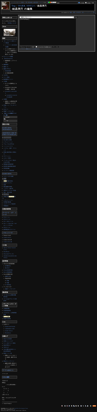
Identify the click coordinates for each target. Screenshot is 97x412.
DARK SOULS (26, 6)
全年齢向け (8, 265)
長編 (8, 280)
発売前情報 (6, 168)
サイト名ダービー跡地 (9, 343)
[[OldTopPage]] (51, 34)
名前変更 (78, 12)
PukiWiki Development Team (21, 408)
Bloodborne (6, 251)
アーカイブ (6, 160)
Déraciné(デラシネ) (9, 254)
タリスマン (9, 183)
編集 (71, 12)
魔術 (7, 186)
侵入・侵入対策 (8, 192)
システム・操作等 (8, 188)
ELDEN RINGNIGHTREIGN (7, 128)
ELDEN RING (7, 173)
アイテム (6, 194)
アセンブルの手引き (9, 144)
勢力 (10, 158)
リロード (18, 2)
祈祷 (10, 186)
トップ (13, 2)
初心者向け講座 (8, 140)
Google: (8, 117)
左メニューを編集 (8, 56)
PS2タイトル (7, 219)
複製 (74, 12)
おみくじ (6, 109)
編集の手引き (7, 68)
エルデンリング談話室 (9, 204)
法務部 (5, 99)
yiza (14, 409)
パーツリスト (7, 137)
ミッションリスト (8, 146)
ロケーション (7, 156)
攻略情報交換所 (11, 166)
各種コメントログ (8, 341)
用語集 (5, 164)
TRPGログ (6, 347)
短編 (8, 282)
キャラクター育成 (11, 190)
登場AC (11, 152)
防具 (5, 183)
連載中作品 (8, 276)
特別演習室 (8, 71)
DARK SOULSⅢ (8, 241)
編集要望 (6, 64)
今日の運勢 (5, 377)
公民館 (5, 81)
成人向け (7, 268)
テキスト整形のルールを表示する (30, 54)
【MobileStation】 (8, 58)
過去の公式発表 (8, 339)
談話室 (5, 166)
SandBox (6, 75)
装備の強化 (10, 181)
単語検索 (30, 2)
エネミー (6, 158)
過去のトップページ (9, 361)
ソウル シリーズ (7, 232)
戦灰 (5, 184)
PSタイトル (7, 217)
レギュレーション (8, 142)
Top (13, 6)
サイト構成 (6, 77)
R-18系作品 (8, 284)
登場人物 (6, 152)
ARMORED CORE (10, 328)
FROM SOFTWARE (10, 326)
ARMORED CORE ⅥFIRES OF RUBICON (9, 133)
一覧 (26, 2)
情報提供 (6, 205)
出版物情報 (6, 308)
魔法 (5, 186)
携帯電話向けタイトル (9, 229)
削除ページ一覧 (8, 353)
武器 (5, 178)
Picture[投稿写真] (8, 270)
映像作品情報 (7, 318)
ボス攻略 (11, 176)
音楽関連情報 (7, 310)
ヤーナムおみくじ (7, 370)
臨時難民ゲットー (8, 79)
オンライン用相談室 (9, 170)
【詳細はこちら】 (12, 23)
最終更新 (36, 2)
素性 (5, 190)
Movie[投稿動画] (8, 272)
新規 (22, 2)
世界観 (5, 202)
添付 (94, 12)
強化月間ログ (7, 345)
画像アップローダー (9, 111)
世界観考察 (10, 164)
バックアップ (88, 12)
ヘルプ (41, 2)
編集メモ (6, 66)
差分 (83, 12)
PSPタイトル (7, 227)
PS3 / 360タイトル (8, 221)
